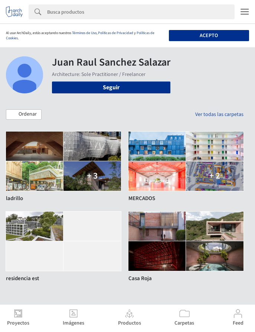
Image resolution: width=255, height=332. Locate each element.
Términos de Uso (84, 33)
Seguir (111, 87)
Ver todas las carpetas (219, 114)
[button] (24, 114)
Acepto (209, 35)
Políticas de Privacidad (115, 33)
